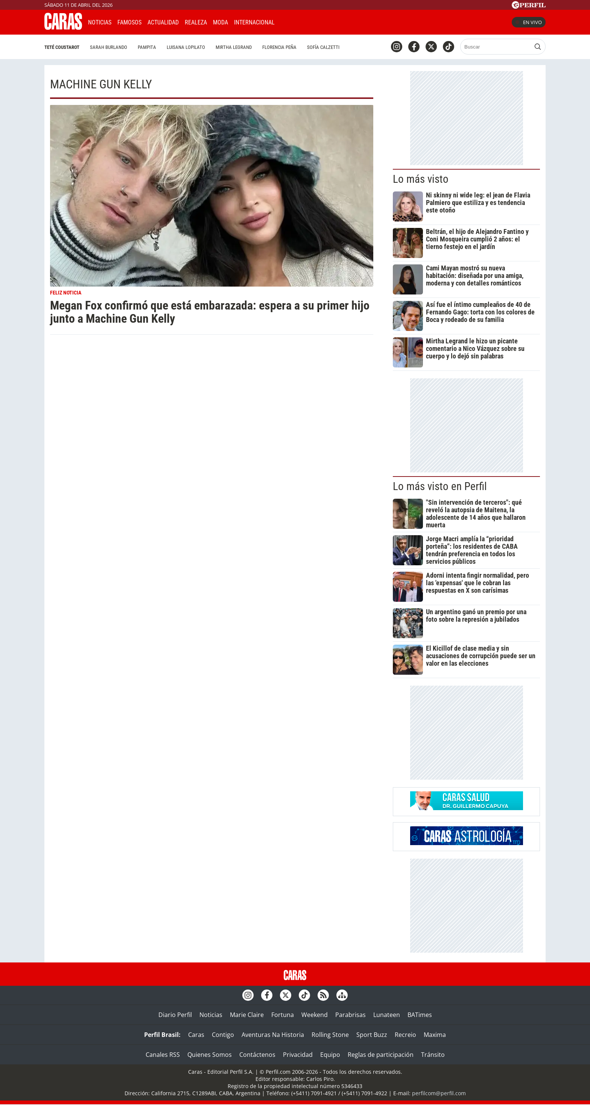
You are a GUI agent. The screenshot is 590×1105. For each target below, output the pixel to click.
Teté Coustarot (61, 47)
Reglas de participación (381, 1054)
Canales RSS (163, 1054)
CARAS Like (301, 21)
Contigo (223, 1035)
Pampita (147, 47)
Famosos (129, 22)
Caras (196, 1035)
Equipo (330, 1054)
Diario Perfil (175, 1015)
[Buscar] (496, 46)
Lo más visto (421, 179)
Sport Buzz (371, 1035)
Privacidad (298, 1054)
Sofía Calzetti (323, 47)
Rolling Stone (330, 1035)
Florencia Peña (279, 47)
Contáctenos (257, 1054)
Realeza (196, 22)
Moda (220, 22)
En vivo (528, 22)
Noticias (99, 22)
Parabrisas (350, 1015)
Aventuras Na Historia (273, 1035)
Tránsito (433, 1054)
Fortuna (282, 1015)
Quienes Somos (209, 1054)
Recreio (405, 1035)
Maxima (435, 1035)
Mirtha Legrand (234, 47)
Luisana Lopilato (186, 47)
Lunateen (386, 1015)
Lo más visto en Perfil (440, 486)
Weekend (314, 1015)
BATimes (420, 1015)
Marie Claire (247, 1015)
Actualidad (163, 22)
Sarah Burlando (108, 47)
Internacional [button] (254, 22)
